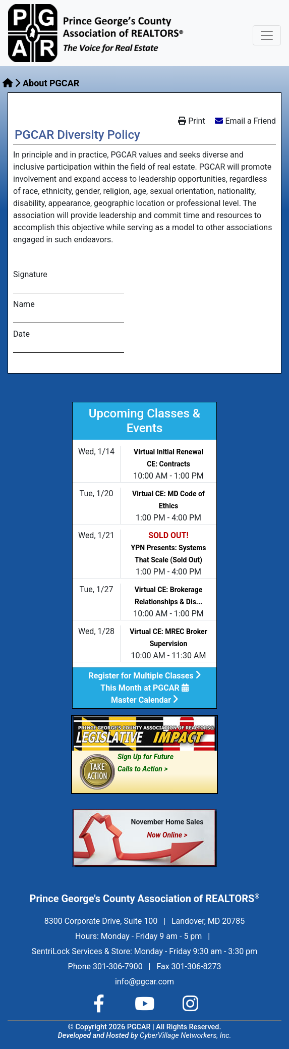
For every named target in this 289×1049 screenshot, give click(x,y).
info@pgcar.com (144, 981)
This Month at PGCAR (144, 688)
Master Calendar (144, 700)
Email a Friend (250, 121)
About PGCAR (51, 83)
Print (191, 121)
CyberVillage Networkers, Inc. (185, 1035)
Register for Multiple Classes (144, 675)
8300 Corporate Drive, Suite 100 (100, 921)
